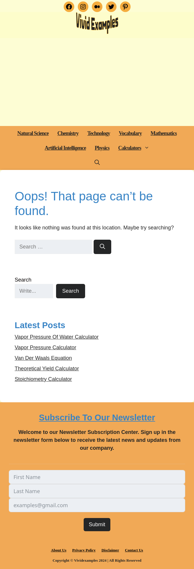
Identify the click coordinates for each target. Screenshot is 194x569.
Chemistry (67, 133)
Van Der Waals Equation (43, 358)
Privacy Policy (84, 550)
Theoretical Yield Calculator (47, 369)
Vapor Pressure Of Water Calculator (57, 337)
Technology (98, 133)
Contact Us (134, 550)
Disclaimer (110, 550)
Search (23, 280)
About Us (58, 550)
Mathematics (164, 133)
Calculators (136, 148)
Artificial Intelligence (65, 148)
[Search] (102, 247)
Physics (102, 148)
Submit (97, 524)
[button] (147, 148)
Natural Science (32, 133)
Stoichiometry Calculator (43, 379)
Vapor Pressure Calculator (45, 347)
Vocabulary (130, 133)
